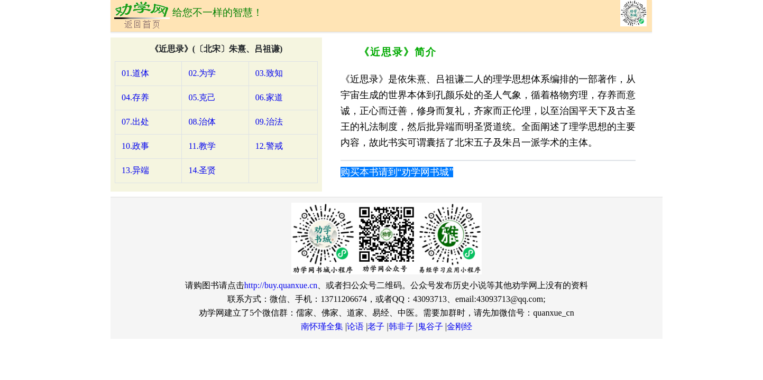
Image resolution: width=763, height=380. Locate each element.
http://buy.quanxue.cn (281, 285)
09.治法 (269, 121)
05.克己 (202, 97)
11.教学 (201, 145)
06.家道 (269, 97)
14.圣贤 (202, 170)
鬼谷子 (430, 326)
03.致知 (269, 73)
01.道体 (135, 73)
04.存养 (135, 97)
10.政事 (135, 145)
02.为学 (202, 73)
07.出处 (135, 121)
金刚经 (459, 326)
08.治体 (202, 121)
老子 (375, 326)
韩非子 (401, 326)
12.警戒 (269, 145)
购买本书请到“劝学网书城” (397, 172)
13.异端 (135, 170)
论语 (355, 326)
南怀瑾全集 (322, 326)
